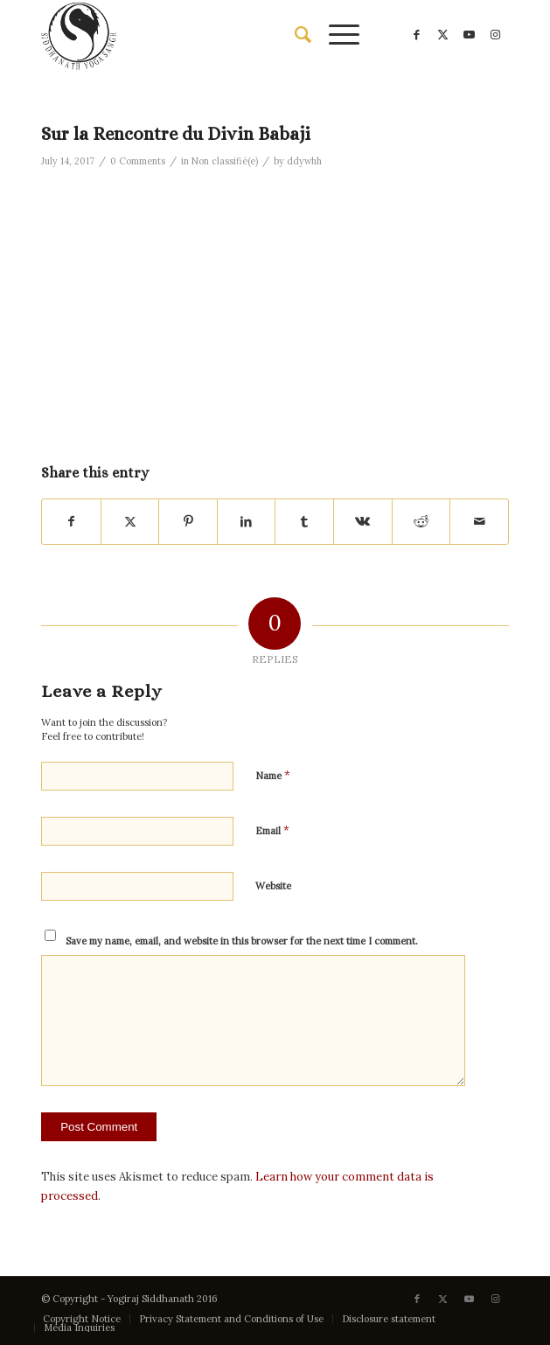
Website (273, 886)
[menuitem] (294, 35)
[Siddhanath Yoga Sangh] (228, 35)
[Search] (294, 35)
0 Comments (137, 161)
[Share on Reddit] (421, 521)
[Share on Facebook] (71, 521)
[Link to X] (443, 35)
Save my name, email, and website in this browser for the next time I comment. (242, 941)
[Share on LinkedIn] (246, 521)
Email (272, 830)
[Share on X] (130, 521)
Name (272, 775)
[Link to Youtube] (469, 35)
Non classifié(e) (224, 161)
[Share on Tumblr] (304, 521)
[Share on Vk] (363, 521)
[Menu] (335, 35)
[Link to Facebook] (417, 35)
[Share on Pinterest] (188, 521)
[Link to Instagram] (496, 35)
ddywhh (304, 161)
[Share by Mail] (479, 521)
